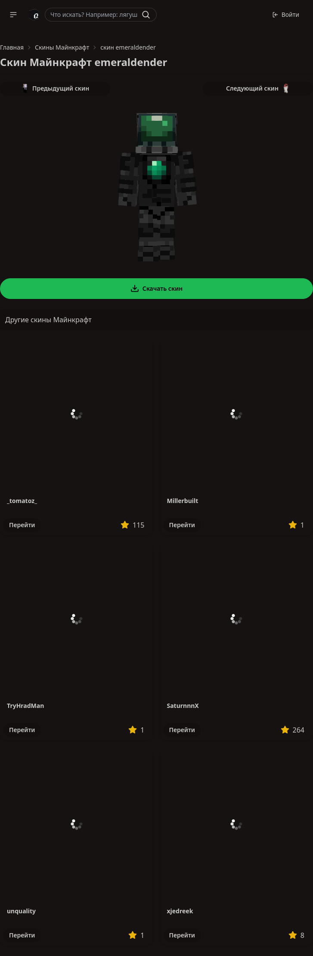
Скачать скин (156, 288)
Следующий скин (258, 88)
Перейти (22, 525)
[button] (13, 15)
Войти (285, 14)
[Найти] (146, 14)
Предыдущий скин (55, 88)
